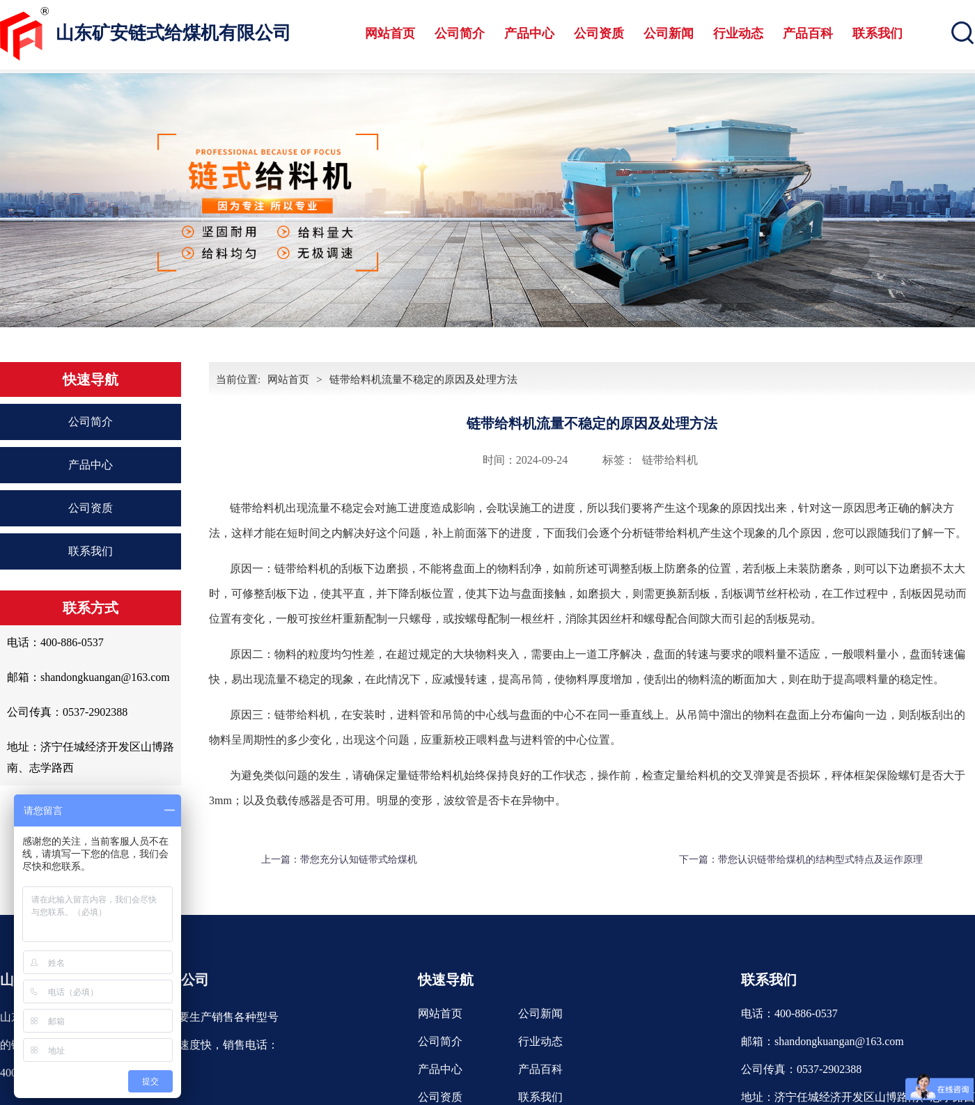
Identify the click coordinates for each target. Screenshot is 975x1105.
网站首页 (390, 33)
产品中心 (529, 33)
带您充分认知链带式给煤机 (358, 859)
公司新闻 (669, 33)
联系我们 (877, 33)
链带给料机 (670, 460)
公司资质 (599, 33)
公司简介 (460, 33)
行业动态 (738, 33)
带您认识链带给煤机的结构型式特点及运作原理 (820, 859)
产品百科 (808, 33)
